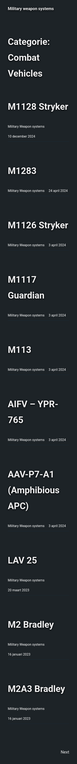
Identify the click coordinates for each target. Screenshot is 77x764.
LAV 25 (22, 560)
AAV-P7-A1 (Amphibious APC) (34, 490)
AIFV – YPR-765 (33, 412)
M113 (19, 349)
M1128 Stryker (38, 106)
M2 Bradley (31, 624)
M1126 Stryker (38, 225)
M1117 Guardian (26, 287)
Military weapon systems (31, 8)
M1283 (22, 171)
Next (65, 752)
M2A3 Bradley (36, 689)
